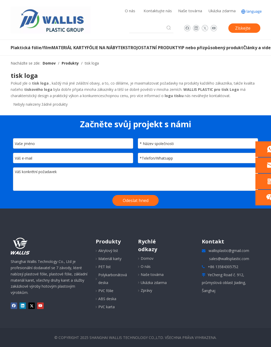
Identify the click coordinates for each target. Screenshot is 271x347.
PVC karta (106, 306)
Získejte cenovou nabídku (243, 29)
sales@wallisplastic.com (229, 258)
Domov (147, 258)
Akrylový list (108, 250)
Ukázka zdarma (222, 10)
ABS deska (107, 298)
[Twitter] (205, 28)
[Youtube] (213, 28)
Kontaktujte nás (158, 10)
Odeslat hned (136, 200)
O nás (130, 10)
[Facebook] (187, 28)
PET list (104, 266)
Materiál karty (109, 258)
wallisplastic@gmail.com (229, 250)
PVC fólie (105, 290)
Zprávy (146, 290)
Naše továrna (190, 10)
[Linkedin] (196, 28)
